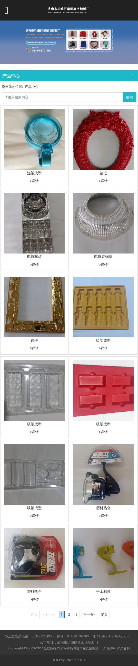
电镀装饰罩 (103, 256)
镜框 (103, 172)
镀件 (34, 340)
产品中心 (32, 86)
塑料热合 (103, 507)
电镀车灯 (34, 256)
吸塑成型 (103, 340)
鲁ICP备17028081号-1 (69, 660)
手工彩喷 (103, 591)
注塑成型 (34, 172)
